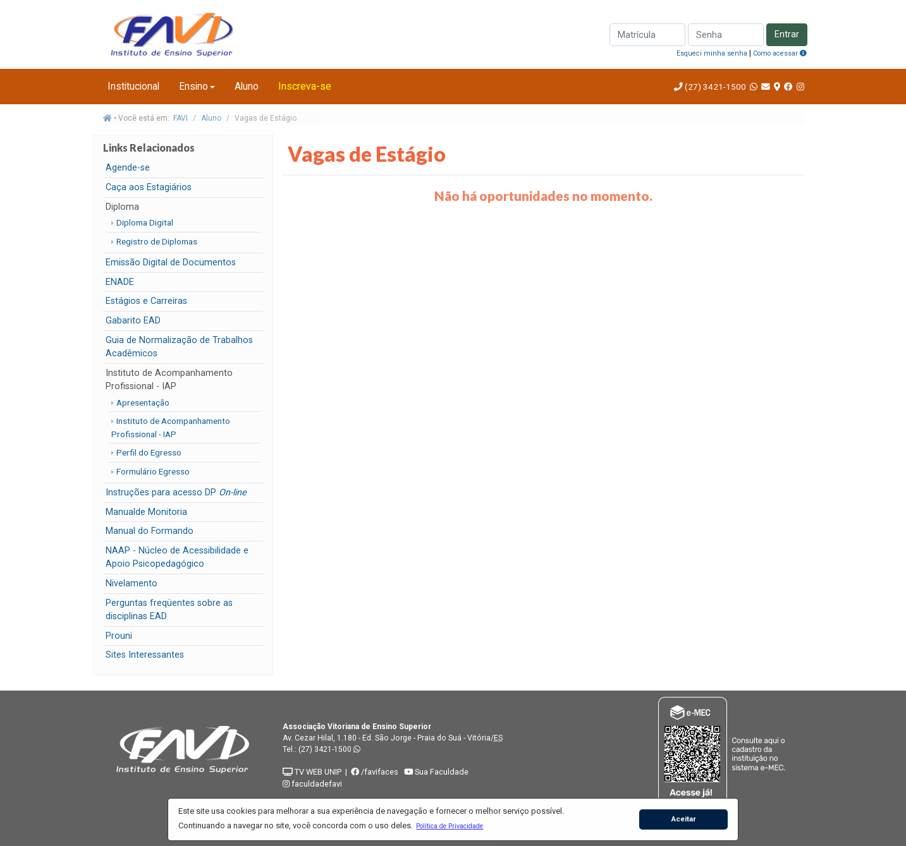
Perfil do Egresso (148, 452)
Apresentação (142, 402)
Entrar (786, 34)
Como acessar (780, 53)
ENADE (120, 282)
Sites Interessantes (145, 655)
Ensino (193, 86)
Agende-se (128, 167)
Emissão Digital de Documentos (171, 262)
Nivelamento (131, 583)
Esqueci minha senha (711, 53)
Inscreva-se (304, 86)
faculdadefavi (312, 784)
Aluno (247, 86)
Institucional (133, 86)
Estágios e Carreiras (146, 301)
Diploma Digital (144, 222)
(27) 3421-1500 (715, 87)
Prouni (119, 636)
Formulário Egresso (153, 471)
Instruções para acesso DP (176, 492)
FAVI (180, 118)
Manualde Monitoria (146, 512)
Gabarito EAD (133, 320)
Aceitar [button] (683, 818)
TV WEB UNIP (312, 772)
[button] (450, 826)
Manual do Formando (149, 531)
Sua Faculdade (436, 772)
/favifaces (374, 772)
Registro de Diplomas (156, 241)
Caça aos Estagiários (149, 187)
